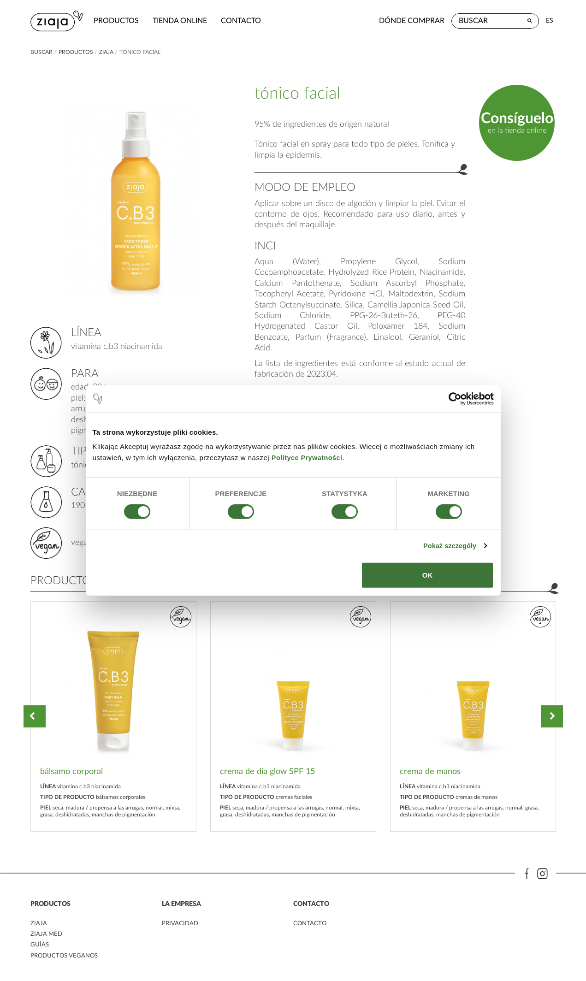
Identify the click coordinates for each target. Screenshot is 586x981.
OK (427, 575)
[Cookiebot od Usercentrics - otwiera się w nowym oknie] (453, 399)
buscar (41, 52)
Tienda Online (182, 20)
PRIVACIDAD (181, 924)
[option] (113, 716)
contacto (244, 20)
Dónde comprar (411, 20)
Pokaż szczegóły (448, 546)
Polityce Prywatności (308, 458)
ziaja (106, 52)
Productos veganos (65, 956)
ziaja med (47, 935)
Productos (119, 20)
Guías (39, 945)
